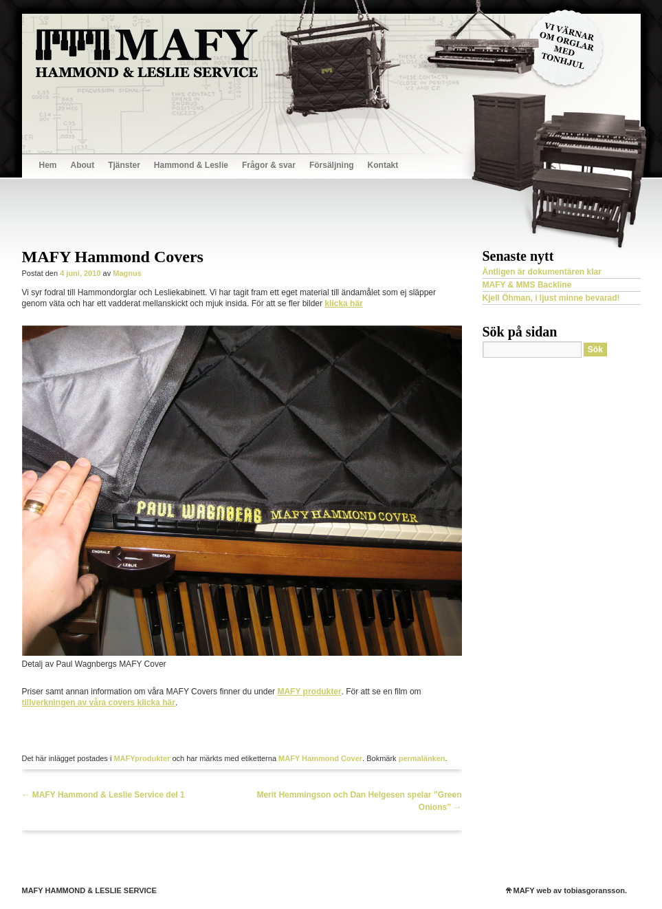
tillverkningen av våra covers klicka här (98, 702)
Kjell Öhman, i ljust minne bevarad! (551, 298)
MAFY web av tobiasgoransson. (570, 890)
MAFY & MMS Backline (527, 285)
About (83, 165)
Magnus (127, 273)
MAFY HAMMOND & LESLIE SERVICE (89, 890)
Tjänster (124, 165)
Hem (48, 165)
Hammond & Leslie (191, 165)
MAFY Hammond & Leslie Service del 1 (103, 795)
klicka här (343, 303)
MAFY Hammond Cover (320, 758)
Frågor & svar (269, 165)
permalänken (422, 758)
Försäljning (331, 165)
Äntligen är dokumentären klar (542, 272)
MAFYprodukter (141, 758)
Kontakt (383, 165)
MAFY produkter (309, 691)
